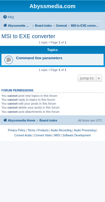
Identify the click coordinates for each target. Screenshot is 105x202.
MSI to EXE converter (28, 36)
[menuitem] (8, 17)
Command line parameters (39, 58)
